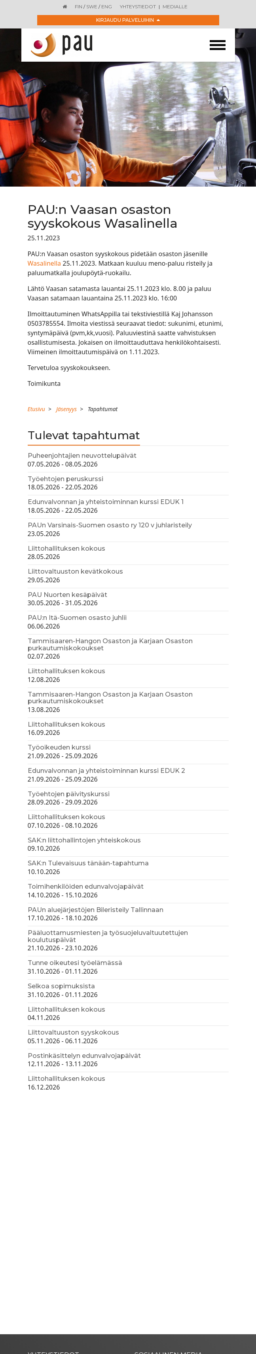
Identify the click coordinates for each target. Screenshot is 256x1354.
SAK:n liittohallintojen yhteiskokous (84, 840)
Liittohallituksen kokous (66, 548)
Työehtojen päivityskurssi (69, 794)
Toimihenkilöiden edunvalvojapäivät (86, 886)
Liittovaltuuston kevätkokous (75, 571)
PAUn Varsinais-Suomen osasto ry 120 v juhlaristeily (110, 525)
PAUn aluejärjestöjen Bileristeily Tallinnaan (95, 910)
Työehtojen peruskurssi (65, 479)
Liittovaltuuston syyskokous (73, 1032)
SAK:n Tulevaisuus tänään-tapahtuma (88, 863)
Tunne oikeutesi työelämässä (75, 963)
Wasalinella (45, 263)
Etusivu (36, 409)
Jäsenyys (66, 409)
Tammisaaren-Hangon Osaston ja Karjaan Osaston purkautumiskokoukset (110, 644)
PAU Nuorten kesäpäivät (67, 595)
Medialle (175, 6)
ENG (106, 6)
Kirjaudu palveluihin (128, 20)
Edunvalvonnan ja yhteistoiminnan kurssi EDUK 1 (106, 502)
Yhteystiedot (138, 6)
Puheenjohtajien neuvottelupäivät (82, 455)
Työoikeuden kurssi (59, 747)
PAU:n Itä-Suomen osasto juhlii (77, 617)
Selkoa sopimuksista (61, 986)
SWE (91, 6)
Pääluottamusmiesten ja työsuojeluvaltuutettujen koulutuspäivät (108, 936)
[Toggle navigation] (218, 45)
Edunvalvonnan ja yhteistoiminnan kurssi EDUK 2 (106, 770)
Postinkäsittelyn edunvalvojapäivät (84, 1055)
